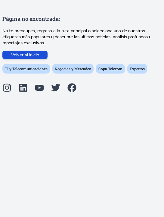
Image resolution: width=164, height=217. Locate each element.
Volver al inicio (25, 55)
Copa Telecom (110, 68)
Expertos (137, 68)
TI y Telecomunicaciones (26, 68)
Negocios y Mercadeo (73, 68)
